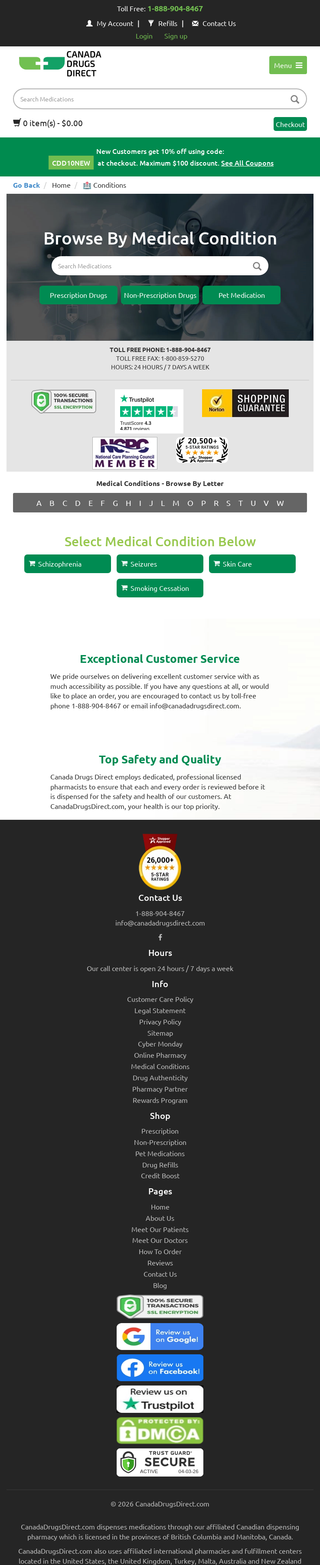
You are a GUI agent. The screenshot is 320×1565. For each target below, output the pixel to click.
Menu (288, 65)
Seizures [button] (139, 563)
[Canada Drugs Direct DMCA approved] (160, 1432)
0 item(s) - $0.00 (48, 122)
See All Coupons (247, 162)
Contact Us (214, 23)
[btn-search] (295, 100)
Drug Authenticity (160, 1077)
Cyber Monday (160, 1043)
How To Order (160, 1251)
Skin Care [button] (232, 563)
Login (144, 35)
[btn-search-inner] (257, 266)
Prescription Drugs (78, 294)
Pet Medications (160, 1153)
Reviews (160, 1262)
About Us (160, 1217)
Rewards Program (160, 1100)
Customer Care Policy (160, 998)
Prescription (160, 1130)
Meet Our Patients (160, 1229)
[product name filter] (162, 98)
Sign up (175, 35)
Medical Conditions (160, 1066)
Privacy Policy (160, 1021)
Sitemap (160, 1032)
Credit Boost (160, 1175)
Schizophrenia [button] (55, 563)
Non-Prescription (160, 1142)
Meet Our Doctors (160, 1240)
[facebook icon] (160, 936)
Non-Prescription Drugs (160, 294)
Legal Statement (160, 1010)
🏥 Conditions (104, 184)
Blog (160, 1285)
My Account (109, 23)
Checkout (290, 124)
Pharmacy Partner (160, 1088)
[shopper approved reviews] (202, 448)
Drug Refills (160, 1164)
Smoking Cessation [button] (155, 588)
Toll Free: (160, 9)
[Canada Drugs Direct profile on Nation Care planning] (124, 452)
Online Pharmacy (160, 1054)
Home (61, 184)
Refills (162, 23)
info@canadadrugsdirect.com (160, 922)
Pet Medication (242, 294)
